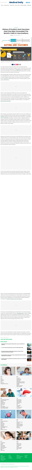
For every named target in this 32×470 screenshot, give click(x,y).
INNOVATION (12, 5)
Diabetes (18, 383)
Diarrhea (18, 384)
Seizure (2, 444)
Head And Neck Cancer (4, 408)
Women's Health (19, 447)
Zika (17, 449)
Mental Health (3, 427)
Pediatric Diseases (19, 425)
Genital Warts (3, 402)
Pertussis (18, 426)
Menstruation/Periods (4, 426)
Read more (15, 467)
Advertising (10, 458)
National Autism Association (6, 100)
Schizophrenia (3, 442)
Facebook (26, 455)
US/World (16, 27)
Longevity (18, 406)
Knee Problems (19, 401)
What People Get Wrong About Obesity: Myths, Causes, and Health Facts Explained (13, 344)
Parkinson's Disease (20, 424)
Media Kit (18, 455)
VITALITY (2, 5)
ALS (1, 381)
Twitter (26, 456)
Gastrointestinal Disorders (5, 399)
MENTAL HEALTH (6, 5)
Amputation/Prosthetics (4, 383)
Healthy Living (3, 458)
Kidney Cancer (19, 399)
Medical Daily (16, 2)
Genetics (2, 401)
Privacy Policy (19, 457)
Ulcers (18, 442)
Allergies (2, 380)
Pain (17, 421)
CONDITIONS (29, 5)
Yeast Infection (19, 448)
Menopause (2, 425)
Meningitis (2, 424)
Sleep (1, 449)
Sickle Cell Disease (3, 447)
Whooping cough (20, 313)
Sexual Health (3, 446)
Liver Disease (19, 405)
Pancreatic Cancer (20, 422)
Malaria (2, 422)
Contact (10, 456)
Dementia (18, 378)
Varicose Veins (19, 444)
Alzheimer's (2, 382)
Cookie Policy (19, 458)
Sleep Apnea (3, 450)
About (9, 455)
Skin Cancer (2, 448)
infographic (18, 69)
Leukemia (18, 403)
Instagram (26, 457)
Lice (17, 404)
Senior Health (3, 445)
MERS (1, 428)
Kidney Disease (19, 400)
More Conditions (29, 365)
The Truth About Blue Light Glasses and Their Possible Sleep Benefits (12, 347)
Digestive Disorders (20, 385)
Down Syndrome (19, 386)
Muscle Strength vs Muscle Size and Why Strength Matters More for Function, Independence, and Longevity (13, 355)
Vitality (2, 455)
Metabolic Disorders (4, 429)
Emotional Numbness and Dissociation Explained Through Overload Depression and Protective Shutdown (12, 351)
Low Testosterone (19, 407)
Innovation (2, 457)
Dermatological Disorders (21, 381)
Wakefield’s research (4, 116)
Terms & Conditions (20, 456)
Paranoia (18, 423)
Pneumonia (18, 427)
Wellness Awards (23, 5)
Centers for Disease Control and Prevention (14, 298)
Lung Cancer (19, 408)
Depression (18, 380)
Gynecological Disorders (4, 407)
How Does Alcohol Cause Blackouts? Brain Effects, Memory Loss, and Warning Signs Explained (13, 359)
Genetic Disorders (3, 400)
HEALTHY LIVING (17, 5)
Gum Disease (3, 406)
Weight (18, 446)
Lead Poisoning (19, 402)
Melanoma (2, 423)
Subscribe (10, 457)
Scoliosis (2, 443)
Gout (1, 405)
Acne (1, 378)
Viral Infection (19, 445)
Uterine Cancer (19, 443)
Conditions (4, 365)
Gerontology (3, 404)
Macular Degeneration (4, 421)
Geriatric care (3, 403)
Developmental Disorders (21, 382)
